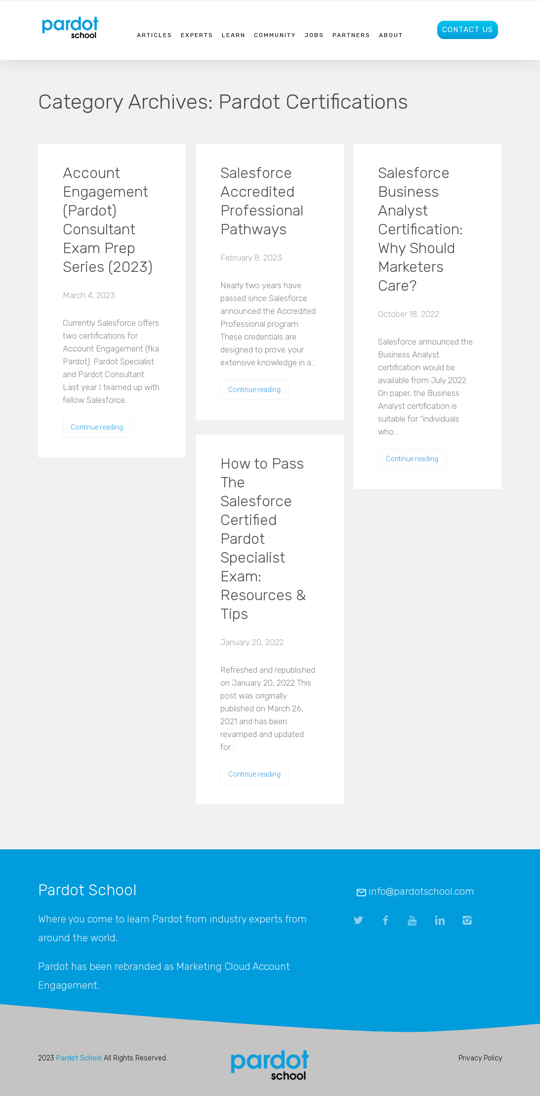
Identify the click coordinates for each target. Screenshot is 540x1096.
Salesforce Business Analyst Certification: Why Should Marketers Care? (420, 229)
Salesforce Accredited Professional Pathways (261, 201)
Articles (154, 35)
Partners (351, 35)
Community (275, 35)
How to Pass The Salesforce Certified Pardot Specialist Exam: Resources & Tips (263, 539)
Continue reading (97, 427)
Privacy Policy (480, 1058)
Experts (197, 35)
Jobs (314, 35)
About (391, 35)
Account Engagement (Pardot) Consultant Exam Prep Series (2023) (108, 220)
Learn (234, 35)
